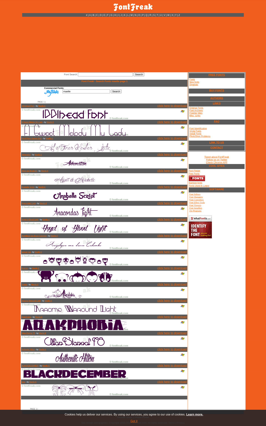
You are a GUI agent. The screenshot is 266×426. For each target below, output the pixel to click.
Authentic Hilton (28, 350)
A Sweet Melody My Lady (32, 122)
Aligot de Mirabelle (29, 171)
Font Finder (194, 171)
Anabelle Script (28, 187)
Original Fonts (196, 108)
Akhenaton (26, 155)
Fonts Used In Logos (199, 185)
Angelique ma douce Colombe (34, 236)
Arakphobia (26, 317)
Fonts (192, 79)
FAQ (216, 121)
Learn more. (194, 414)
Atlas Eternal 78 (28, 333)
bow (23, 382)
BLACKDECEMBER (30, 366)
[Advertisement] (133, 44)
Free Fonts (194, 174)
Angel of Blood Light (30, 220)
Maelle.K (42, 106)
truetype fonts (195, 183)
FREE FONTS (217, 74)
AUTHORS (216, 98)
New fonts (194, 82)
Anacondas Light (29, 203)
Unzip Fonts (195, 131)
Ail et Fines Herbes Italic (32, 138)
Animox (25, 268)
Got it (133, 421)
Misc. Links (194, 115)
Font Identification (198, 128)
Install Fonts (195, 133)
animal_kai (26, 252)
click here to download (172, 105)
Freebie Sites (195, 113)
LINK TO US (216, 142)
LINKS (217, 103)
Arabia (24, 285)
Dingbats (193, 84)
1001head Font (28, 106)
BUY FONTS (216, 90)
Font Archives (196, 110)
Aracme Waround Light (31, 301)
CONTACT (216, 147)
